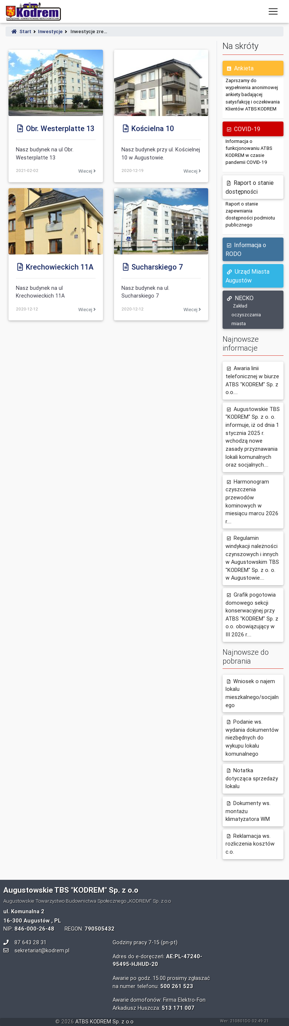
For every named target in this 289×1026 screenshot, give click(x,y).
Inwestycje (50, 31)
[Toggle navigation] (273, 11)
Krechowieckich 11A (54, 266)
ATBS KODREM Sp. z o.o (104, 1021)
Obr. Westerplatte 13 (55, 128)
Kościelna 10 (147, 128)
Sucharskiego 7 (152, 266)
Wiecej (87, 171)
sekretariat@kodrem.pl (41, 950)
